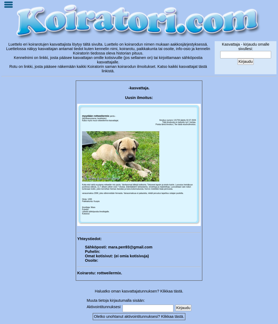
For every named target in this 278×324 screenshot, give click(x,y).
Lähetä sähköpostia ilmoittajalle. (95, 212)
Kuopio (97, 201)
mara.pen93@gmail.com (130, 247)
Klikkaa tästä (172, 316)
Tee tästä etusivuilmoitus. (185, 124)
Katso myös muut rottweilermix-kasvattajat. (100, 120)
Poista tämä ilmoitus (164, 124)
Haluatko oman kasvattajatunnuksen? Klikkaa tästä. (139, 291)
